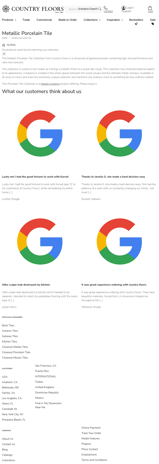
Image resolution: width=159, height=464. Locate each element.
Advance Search (89, 9)
